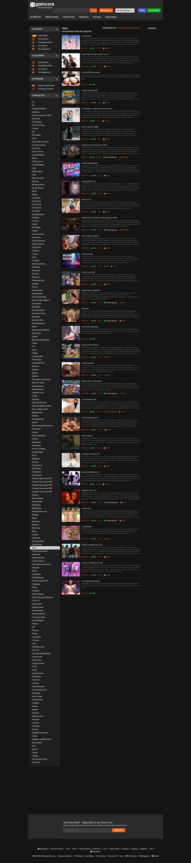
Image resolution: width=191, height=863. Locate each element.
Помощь (134, 849)
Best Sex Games (57, 849)
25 (100, 557)
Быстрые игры (38, 320)
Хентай (35, 729)
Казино (35, 432)
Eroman (35, 128)
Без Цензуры (37, 290)
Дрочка (35, 376)
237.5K (85, 230)
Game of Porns (38, 152)
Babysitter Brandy (88, 363)
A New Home (86, 508)
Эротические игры (39, 759)
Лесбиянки (36, 472)
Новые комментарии (43, 85)
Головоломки (37, 356)
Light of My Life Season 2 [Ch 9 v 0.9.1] (95, 54)
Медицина (36, 505)
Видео (34, 327)
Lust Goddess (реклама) (91, 72)
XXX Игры (36, 267)
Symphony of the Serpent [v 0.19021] (94, 145)
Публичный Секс (38, 614)
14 (100, 266)
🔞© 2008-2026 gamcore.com (44, 856)
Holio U (34, 158)
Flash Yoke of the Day (40, 142)
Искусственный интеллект (42, 426)
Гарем (34, 343)
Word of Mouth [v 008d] (90, 127)
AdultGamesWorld (39, 109)
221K (84, 48)
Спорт (34, 670)
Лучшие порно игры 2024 (42, 488)
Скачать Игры (84, 849)
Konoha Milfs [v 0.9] (88, 181)
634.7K (85, 321)
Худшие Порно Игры (40, 733)
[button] (124, 10)
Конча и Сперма (38, 449)
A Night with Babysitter (90, 163)
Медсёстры (36, 508)
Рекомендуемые (110, 157)
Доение (35, 369)
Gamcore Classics (65, 856)
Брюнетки (36, 317)
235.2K (85, 103)
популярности (135, 28)
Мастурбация (37, 498)
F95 (33, 132)
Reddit (155, 856)
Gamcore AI (112, 856)
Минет (34, 518)
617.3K (85, 375)
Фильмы (35, 713)
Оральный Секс (38, 558)
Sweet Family (86, 36)
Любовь (35, 495)
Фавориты (84, 17)
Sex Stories (36, 237)
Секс (34, 643)
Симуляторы (37, 657)
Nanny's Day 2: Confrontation (92, 381)
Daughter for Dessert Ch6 (91, 454)
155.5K (85, 248)
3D (33, 105)
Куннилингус (37, 465)
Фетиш (35, 706)
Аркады (35, 284)
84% (93, 193)
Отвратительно (38, 561)
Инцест (35, 422)
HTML (114, 266)
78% (93, 103)
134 (99, 412)
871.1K (85, 466)
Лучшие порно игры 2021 (42, 478)
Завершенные (37, 386)
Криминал (36, 459)
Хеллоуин (36, 726)
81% (93, 284)
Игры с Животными (40, 409)
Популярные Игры (42, 42)
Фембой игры (37, 700)
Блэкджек (36, 307)
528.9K (85, 393)
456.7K (85, 302)
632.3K (85, 502)
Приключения (37, 607)
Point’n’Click (36, 204)
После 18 (35, 601)
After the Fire (86, 199)
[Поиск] (71, 10)
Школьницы (37, 743)
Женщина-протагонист (41, 379)
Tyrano (35, 254)
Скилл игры (36, 660)
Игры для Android (39, 402)
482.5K (85, 357)
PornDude (36, 211)
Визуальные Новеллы (41, 330)
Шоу (34, 746)
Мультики (36, 528)
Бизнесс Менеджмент (41, 300)
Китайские (36, 445)
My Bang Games (38, 185)
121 (100, 430)
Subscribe (119, 830)
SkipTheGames (38, 244)
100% (92, 84)
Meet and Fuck (37, 178)
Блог (121, 856)
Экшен (35, 752)
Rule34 (35, 231)
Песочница (36, 574)
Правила (143, 849)
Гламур (35, 353)
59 (100, 393)
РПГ (33, 627)
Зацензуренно (38, 389)
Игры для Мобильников (41, 406)
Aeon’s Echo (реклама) (90, 327)
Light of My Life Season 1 (91, 236)
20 (98, 48)
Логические (37, 475)
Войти (142, 10)
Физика (35, 710)
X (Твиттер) (131, 856)
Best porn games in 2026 (41, 115)
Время (34, 336)
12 (100, 284)
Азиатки (35, 274)
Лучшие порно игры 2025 (42, 492)
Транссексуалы (38, 686)
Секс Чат (35, 650)
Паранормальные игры (41, 564)
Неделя (35, 535)
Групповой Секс (38, 363)
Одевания (36, 554)
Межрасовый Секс (39, 511)
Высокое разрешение (40, 340)
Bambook (36, 112)
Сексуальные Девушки (41, 653)
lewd (34, 175)
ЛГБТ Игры (36, 469)
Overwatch (36, 198)
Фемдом (35, 703)
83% (93, 430)
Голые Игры (36, 360)
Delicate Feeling (87, 254)
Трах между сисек (39, 690)
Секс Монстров (38, 647)
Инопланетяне (38, 419)
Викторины (36, 333)
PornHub (35, 221)
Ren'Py (106, 48)
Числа (34, 736)
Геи (33, 346)
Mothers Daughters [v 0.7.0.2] (92, 545)
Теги (67, 849)
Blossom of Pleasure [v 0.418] (92, 563)
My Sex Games (38, 188)
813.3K (85, 193)
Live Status (89, 856)
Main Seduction (87, 436)
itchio (34, 168)
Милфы (35, 515)
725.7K (85, 575)
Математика (37, 502)
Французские (37, 716)
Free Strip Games (38, 145)
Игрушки (35, 399)
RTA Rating (78, 856)
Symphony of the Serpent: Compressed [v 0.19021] (99, 218)
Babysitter (85, 308)
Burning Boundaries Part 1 (91, 472)
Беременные (37, 294)
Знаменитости (38, 393)
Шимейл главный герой (41, 739)
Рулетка (35, 630)
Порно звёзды (37, 594)
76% (93, 266)
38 (100, 230)
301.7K (85, 284)
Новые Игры (111, 17)
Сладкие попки (38, 663)
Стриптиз (36, 680)
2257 (151, 849)
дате (119, 28)
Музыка (35, 525)
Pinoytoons (36, 201)
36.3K (85, 121)
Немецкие (36, 538)
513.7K (85, 520)
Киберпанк (36, 442)
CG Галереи (36, 122)
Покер (34, 587)
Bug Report (43, 849)
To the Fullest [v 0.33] (89, 399)
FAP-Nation (36, 135)
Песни (34, 571)
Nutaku (35, 195)
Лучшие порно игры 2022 (42, 482)
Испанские (36, 429)
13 (100, 66)
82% (93, 302)
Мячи (34, 531)
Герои (34, 350)
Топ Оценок (39, 46)
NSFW (34, 191)
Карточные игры (38, 436)
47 (100, 357)
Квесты (35, 439)
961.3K (85, 430)
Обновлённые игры (40, 551)
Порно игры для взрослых (42, 597)
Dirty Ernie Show (38, 125)
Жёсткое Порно (38, 383)
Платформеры (38, 577)
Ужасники (36, 693)
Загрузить (106, 10)
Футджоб (35, 719)
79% (92, 48)
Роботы (35, 624)
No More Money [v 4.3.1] (90, 418)
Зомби (34, 396)
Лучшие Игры (40, 39)
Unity (34, 257)
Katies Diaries (37, 171)
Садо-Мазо (36, 637)
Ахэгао (35, 287)
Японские (36, 762)
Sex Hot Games (38, 234)
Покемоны (36, 584)
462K (84, 448)
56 (100, 193)
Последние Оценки (42, 89)
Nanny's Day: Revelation (90, 345)
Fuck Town (36, 148)
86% (92, 121)
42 (100, 520)
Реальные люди (38, 617)
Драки (34, 373)
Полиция (35, 591)
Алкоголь (36, 277)
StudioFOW (36, 247)
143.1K (85, 175)
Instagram (144, 856)
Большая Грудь (38, 310)
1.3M (84, 484)
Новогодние (37, 544)
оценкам (125, 28)
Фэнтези (35, 723)
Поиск (74, 849)
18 (100, 248)
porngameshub (38, 214)
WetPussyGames (38, 264)
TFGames (36, 251)
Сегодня (35, 640)
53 (100, 321)
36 (100, 466)
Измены (35, 416)
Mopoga (35, 181)
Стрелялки (36, 677)
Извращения (37, 412)
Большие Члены (38, 313)
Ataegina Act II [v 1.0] (89, 490)
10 (100, 175)
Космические (37, 452)
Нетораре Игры (38, 541)
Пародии (35, 568)
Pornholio (35, 218)
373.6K (85, 539)
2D (33, 102)
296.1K (85, 266)
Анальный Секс (38, 280)
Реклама (125, 849)
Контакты (96, 849)
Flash (34, 138)
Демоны (35, 366)
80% (93, 321)
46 (100, 302)
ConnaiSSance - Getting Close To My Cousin (97, 109)
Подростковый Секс (40, 581)
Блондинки (36, 303)
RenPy (34, 224)
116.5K (85, 139)
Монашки (36, 521)
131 (99, 157)
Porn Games (37, 208)
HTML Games (37, 162)
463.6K (85, 557)
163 (100, 502)
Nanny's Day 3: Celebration (91, 290)
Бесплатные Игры (39, 297)
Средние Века (37, 673)
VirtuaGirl (35, 261)
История (97, 17)
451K (84, 157)
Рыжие (35, 634)
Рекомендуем (37, 620)
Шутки (34, 749)
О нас (105, 849)
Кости (34, 455)
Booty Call (36, 119)
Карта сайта (114, 849)
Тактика (35, 683)
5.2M (84, 84)
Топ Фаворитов (41, 49)
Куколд (35, 462)
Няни (34, 548)
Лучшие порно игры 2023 (42, 485)
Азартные (36, 270)
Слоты (34, 667)
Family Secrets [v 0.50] (89, 90)
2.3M (84, 412)
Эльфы (35, 756)
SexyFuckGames (38, 241)
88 (98, 484)
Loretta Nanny (86, 526)
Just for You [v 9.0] (88, 272)
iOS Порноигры (38, 165)
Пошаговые (36, 604)
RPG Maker (36, 228)
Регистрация (154, 10)
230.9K (85, 212)
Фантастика (37, 696)
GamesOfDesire (38, 155)
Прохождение (37, 610)
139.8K (85, 66)
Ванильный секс (38, 323)
